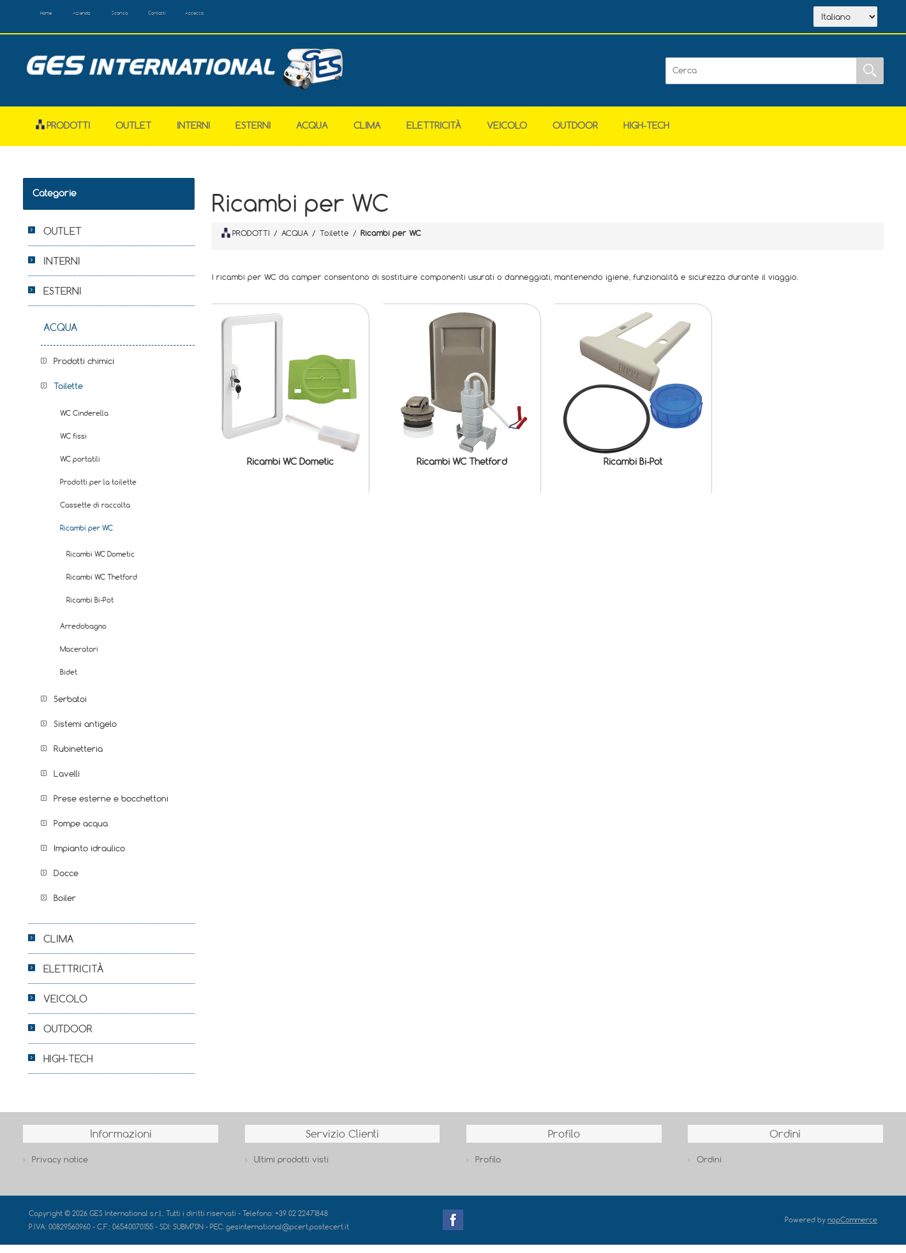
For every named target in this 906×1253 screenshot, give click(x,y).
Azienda (115, 18)
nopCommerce (852, 1228)
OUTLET (133, 134)
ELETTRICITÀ (433, 134)
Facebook (453, 1228)
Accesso (293, 18)
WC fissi (73, 444)
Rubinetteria (78, 757)
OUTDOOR (575, 134)
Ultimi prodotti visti (291, 1167)
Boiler (65, 906)
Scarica (175, 18)
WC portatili (80, 467)
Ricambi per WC (86, 536)
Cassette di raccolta (95, 513)
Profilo (488, 1167)
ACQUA (312, 134)
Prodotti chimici (84, 369)
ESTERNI (253, 134)
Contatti (235, 18)
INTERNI (193, 134)
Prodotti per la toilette (98, 490)
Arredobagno (83, 634)
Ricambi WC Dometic (290, 470)
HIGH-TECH (646, 134)
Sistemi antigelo (85, 732)
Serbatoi (70, 707)
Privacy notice (60, 1167)
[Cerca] (761, 79)
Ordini (709, 1167)
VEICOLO (507, 134)
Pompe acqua (81, 831)
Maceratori (79, 657)
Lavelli (67, 782)
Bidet (68, 680)
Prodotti (63, 134)
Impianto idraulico (89, 856)
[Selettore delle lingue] (845, 21)
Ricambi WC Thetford (462, 470)
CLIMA (367, 134)
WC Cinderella (84, 421)
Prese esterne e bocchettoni (111, 806)
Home (59, 18)
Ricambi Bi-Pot (633, 470)
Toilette (68, 394)
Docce (66, 881)
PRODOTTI (245, 241)
